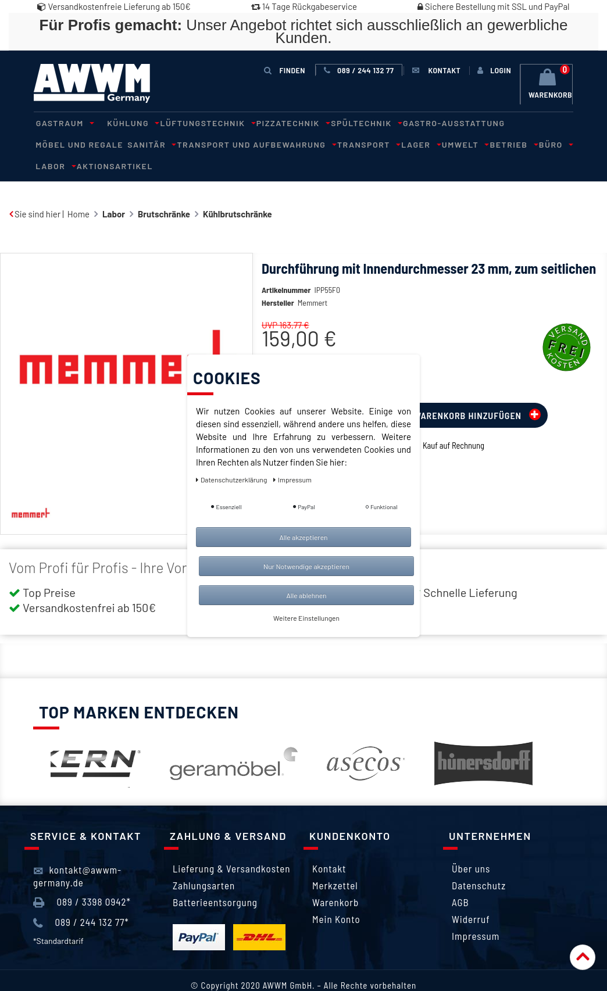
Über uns (471, 846)
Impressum (475, 914)
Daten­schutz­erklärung (232, 479)
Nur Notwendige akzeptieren (306, 566)
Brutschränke (164, 191)
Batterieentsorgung (215, 880)
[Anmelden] (494, 70)
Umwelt (351, 143)
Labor (465, 143)
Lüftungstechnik (194, 122)
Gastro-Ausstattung (428, 122)
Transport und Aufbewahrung (156, 143)
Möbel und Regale (522, 122)
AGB (460, 880)
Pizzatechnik (275, 122)
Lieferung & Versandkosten (231, 846)
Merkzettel (335, 863)
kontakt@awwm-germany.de (77, 853)
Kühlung (124, 122)
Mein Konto (336, 897)
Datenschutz (479, 863)
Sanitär (55, 143)
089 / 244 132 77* (81, 900)
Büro (431, 143)
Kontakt (329, 846)
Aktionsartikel (521, 143)
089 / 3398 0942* (82, 879)
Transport (263, 143)
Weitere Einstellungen (306, 618)
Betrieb (394, 143)
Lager (311, 143)
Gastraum (61, 122)
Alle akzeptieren (303, 537)
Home (78, 191)
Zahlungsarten (204, 863)
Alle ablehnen (306, 595)
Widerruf (471, 897)
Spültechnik (344, 122)
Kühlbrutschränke (237, 191)
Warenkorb (335, 880)
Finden (286, 70)
